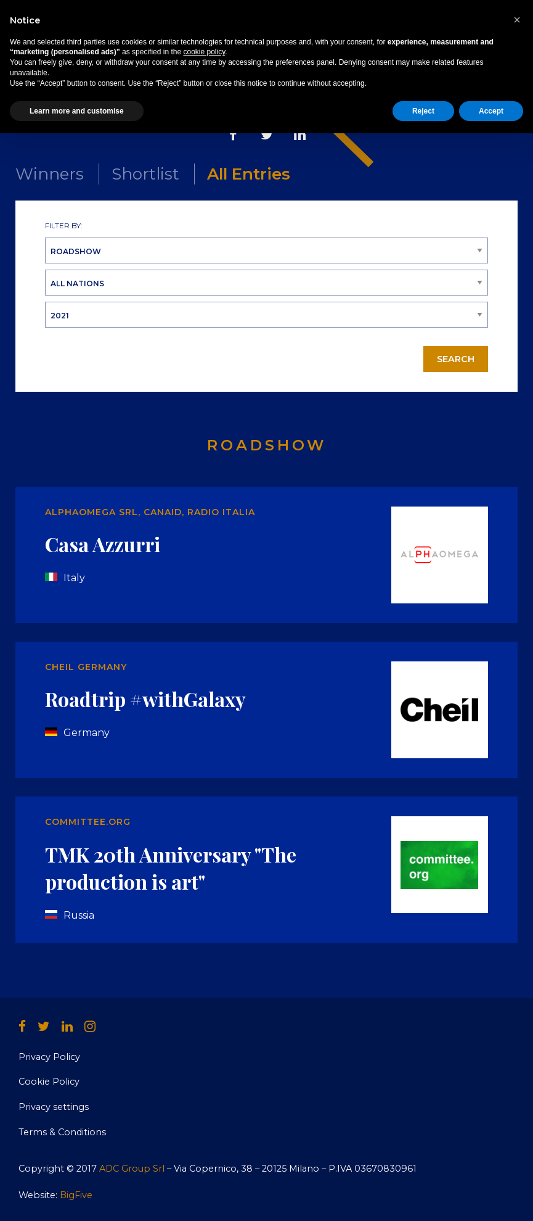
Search (455, 359)
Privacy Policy (49, 1056)
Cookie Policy (48, 1081)
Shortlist (145, 174)
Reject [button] (423, 1198)
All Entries (248, 174)
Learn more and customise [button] (77, 1198)
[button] (517, 1107)
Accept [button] (491, 1198)
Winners (49, 174)
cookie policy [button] (204, 1139)
